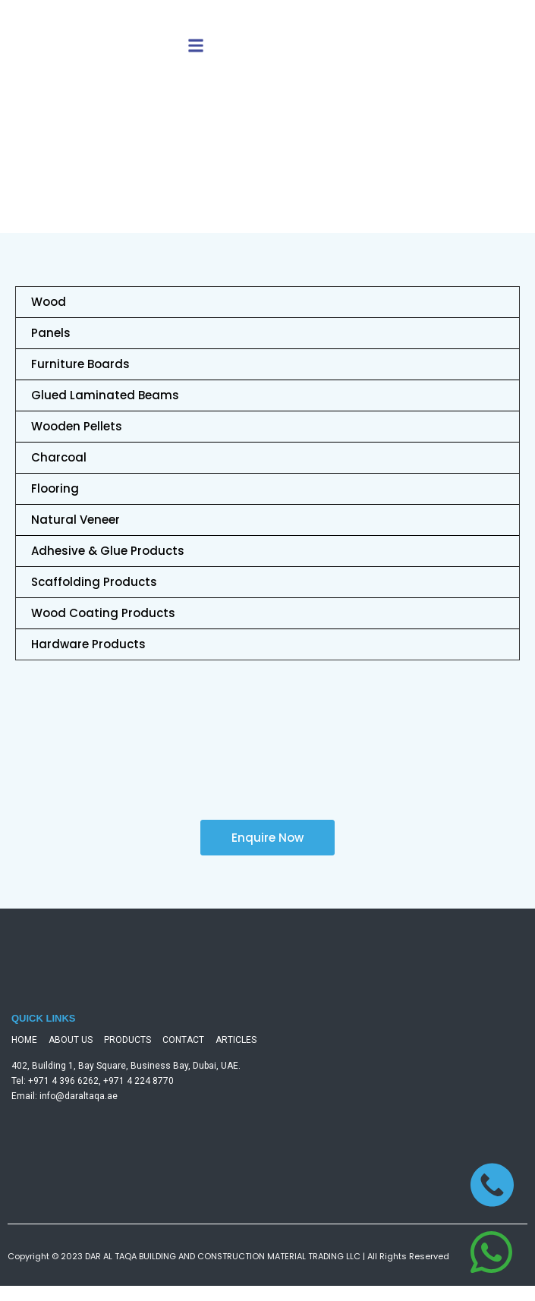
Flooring (55, 488)
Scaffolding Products (94, 582)
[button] (195, 45)
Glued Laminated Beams (105, 395)
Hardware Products (88, 644)
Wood (48, 302)
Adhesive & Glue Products (107, 551)
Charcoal (59, 457)
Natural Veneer (75, 520)
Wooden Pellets (76, 426)
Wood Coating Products (103, 613)
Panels (51, 333)
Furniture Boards (80, 364)
